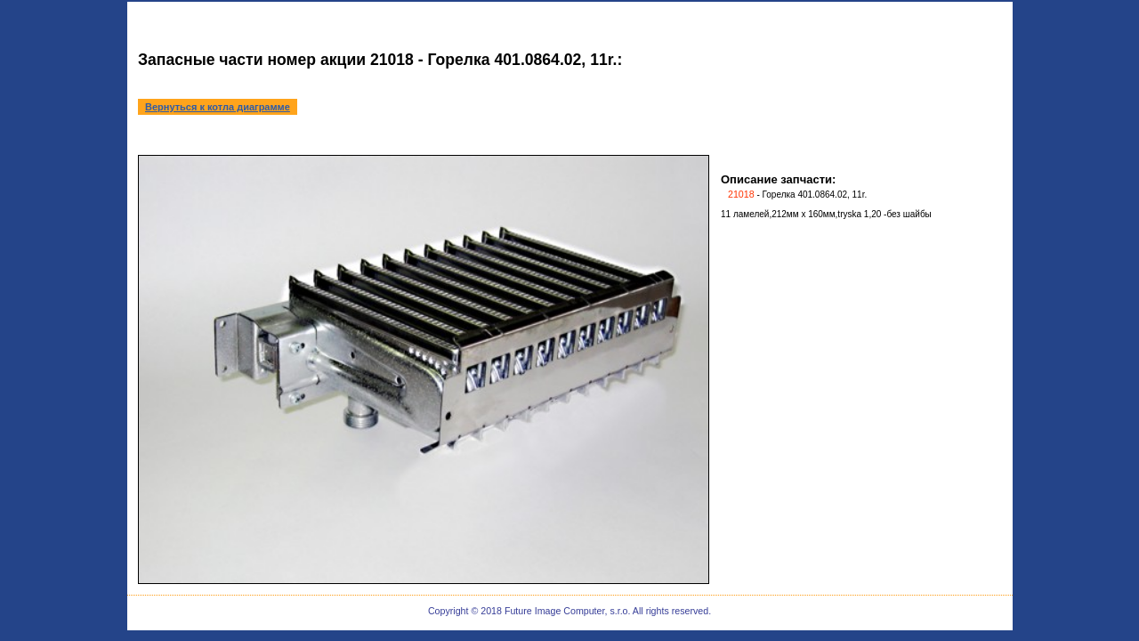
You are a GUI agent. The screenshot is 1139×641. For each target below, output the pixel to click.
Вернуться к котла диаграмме (217, 106)
